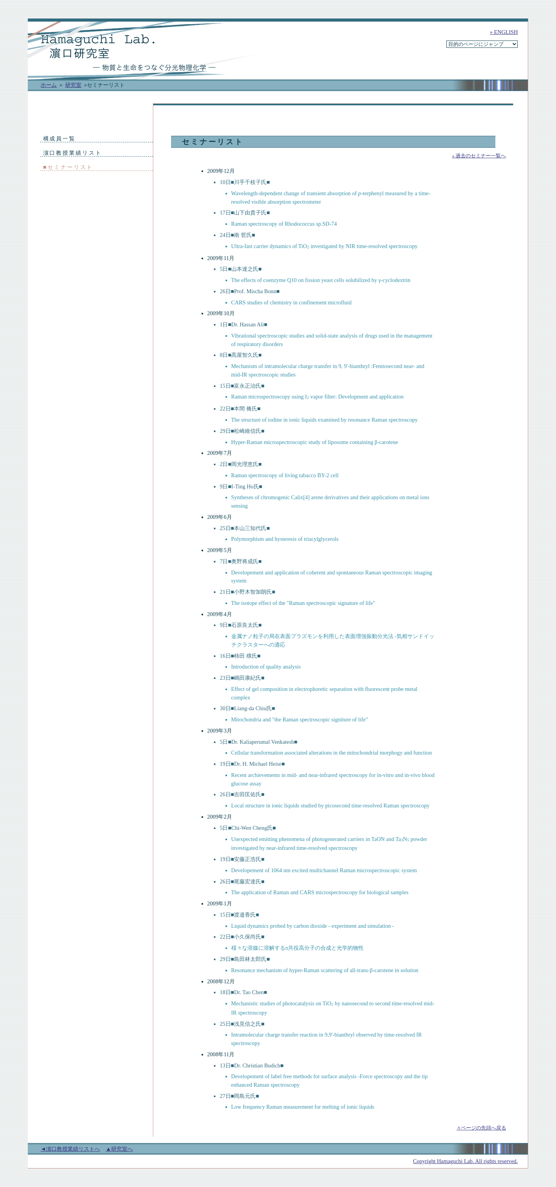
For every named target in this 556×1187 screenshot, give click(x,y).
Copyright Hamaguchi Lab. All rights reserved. (465, 1161)
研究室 (73, 85)
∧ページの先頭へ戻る (481, 1128)
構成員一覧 (59, 138)
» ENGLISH (504, 32)
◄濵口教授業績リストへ (70, 1149)
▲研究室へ (119, 1149)
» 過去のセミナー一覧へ (479, 156)
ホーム (49, 85)
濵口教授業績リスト (72, 153)
